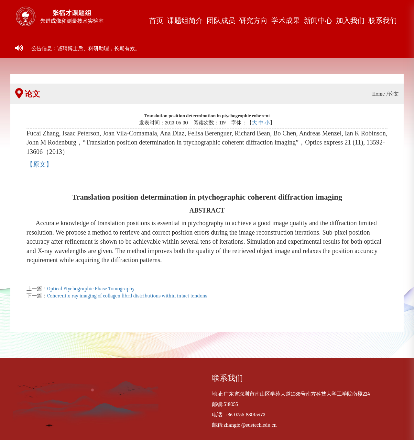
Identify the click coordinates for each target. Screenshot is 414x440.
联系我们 (382, 21)
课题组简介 (185, 21)
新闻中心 (318, 21)
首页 (156, 21)
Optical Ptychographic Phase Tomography (91, 289)
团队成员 (221, 21)
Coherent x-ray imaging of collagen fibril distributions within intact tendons (127, 296)
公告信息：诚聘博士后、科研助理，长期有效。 (85, 49)
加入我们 (350, 21)
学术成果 (285, 21)
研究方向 (253, 21)
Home (378, 94)
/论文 (392, 94)
